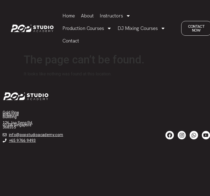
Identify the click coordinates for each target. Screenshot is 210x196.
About (87, 16)
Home (68, 16)
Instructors (115, 16)
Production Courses (87, 28)
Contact (70, 41)
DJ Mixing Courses (141, 28)
